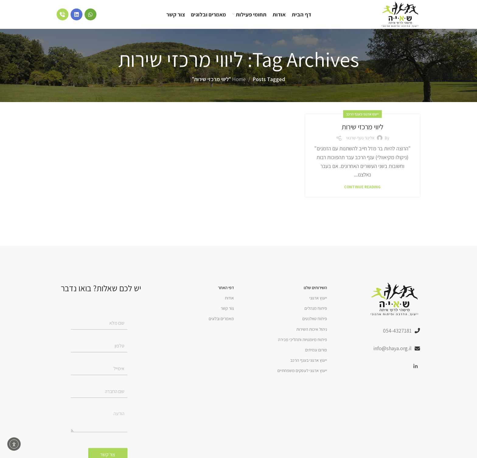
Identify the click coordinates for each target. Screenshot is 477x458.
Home (239, 80)
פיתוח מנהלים (316, 310)
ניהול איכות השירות (311, 330)
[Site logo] (399, 14)
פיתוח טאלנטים (314, 320)
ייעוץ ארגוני (318, 299)
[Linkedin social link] (416, 368)
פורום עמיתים (316, 351)
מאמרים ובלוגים (221, 320)
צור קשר (227, 310)
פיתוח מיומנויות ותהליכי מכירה (302, 341)
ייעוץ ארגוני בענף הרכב (362, 115)
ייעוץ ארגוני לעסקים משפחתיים (302, 372)
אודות (229, 299)
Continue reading (362, 188)
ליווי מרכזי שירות (362, 128)
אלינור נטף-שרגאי (360, 139)
